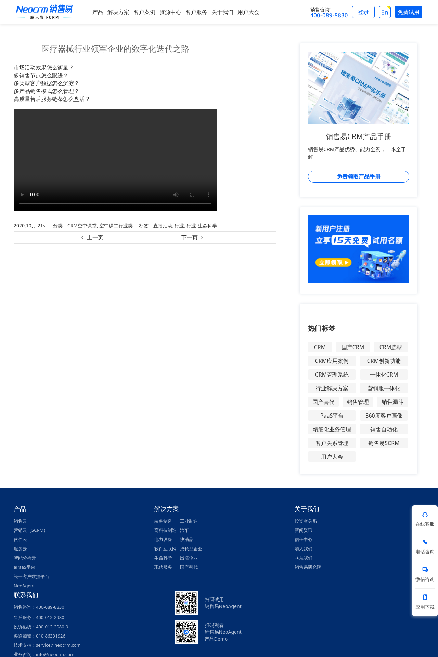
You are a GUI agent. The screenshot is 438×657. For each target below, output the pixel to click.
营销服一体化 (384, 388)
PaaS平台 (332, 415)
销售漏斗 (392, 402)
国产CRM (353, 347)
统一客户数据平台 (31, 576)
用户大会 (332, 456)
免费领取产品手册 (359, 176)
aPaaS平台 (24, 567)
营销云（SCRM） (31, 530)
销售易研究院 (308, 567)
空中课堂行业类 (116, 225)
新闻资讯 (303, 530)
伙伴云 (20, 539)
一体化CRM (384, 374)
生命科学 (163, 558)
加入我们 (303, 549)
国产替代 (323, 402)
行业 (179, 225)
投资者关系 (306, 521)
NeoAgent (24, 585)
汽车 (184, 530)
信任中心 (303, 539)
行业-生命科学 (201, 225)
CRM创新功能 (384, 361)
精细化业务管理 (332, 429)
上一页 (95, 237)
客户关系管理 (331, 443)
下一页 (189, 237)
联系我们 (303, 558)
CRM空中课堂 (82, 225)
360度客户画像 (383, 415)
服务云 (20, 549)
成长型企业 (191, 549)
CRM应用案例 (332, 361)
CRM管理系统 (332, 374)
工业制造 (189, 521)
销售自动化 (384, 429)
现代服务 (163, 567)
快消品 (186, 539)
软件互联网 (165, 549)
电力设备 (163, 539)
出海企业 (189, 558)
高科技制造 (165, 530)
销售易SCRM (383, 443)
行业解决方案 (331, 388)
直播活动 (162, 225)
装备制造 (163, 521)
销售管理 (358, 402)
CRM (320, 347)
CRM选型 (390, 347)
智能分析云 (25, 558)
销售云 (20, 521)
